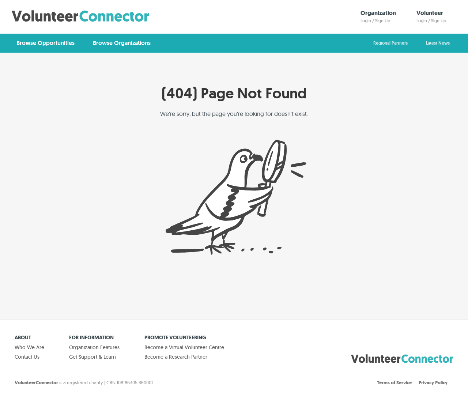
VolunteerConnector (36, 383)
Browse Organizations (122, 43)
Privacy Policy (433, 383)
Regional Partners (390, 43)
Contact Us (27, 357)
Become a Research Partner (175, 357)
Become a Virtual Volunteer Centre (184, 347)
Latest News (438, 43)
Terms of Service (394, 383)
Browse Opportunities (45, 43)
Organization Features (94, 347)
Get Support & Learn (92, 357)
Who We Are (29, 347)
